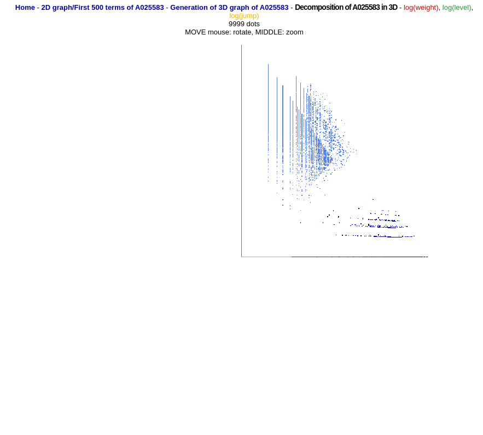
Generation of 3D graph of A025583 (229, 7)
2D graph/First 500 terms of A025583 (103, 7)
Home (25, 7)
